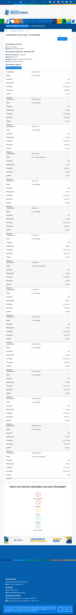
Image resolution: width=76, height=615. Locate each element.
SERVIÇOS (33, 21)
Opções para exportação (14, 67)
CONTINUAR (65, 609)
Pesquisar (62, 39)
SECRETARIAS (26, 21)
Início (7, 31)
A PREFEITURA (11, 21)
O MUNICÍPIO (18, 21)
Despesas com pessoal (17, 31)
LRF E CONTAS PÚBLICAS (42, 21)
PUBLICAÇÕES (52, 21)
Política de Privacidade (39, 609)
